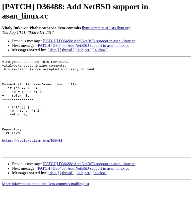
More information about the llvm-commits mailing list (45, 202)
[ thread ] (67, 50)
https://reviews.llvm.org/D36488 (32, 157)
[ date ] (53, 50)
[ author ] (100, 50)
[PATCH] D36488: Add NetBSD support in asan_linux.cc (89, 41)
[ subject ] (84, 50)
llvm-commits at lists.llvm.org (106, 28)
